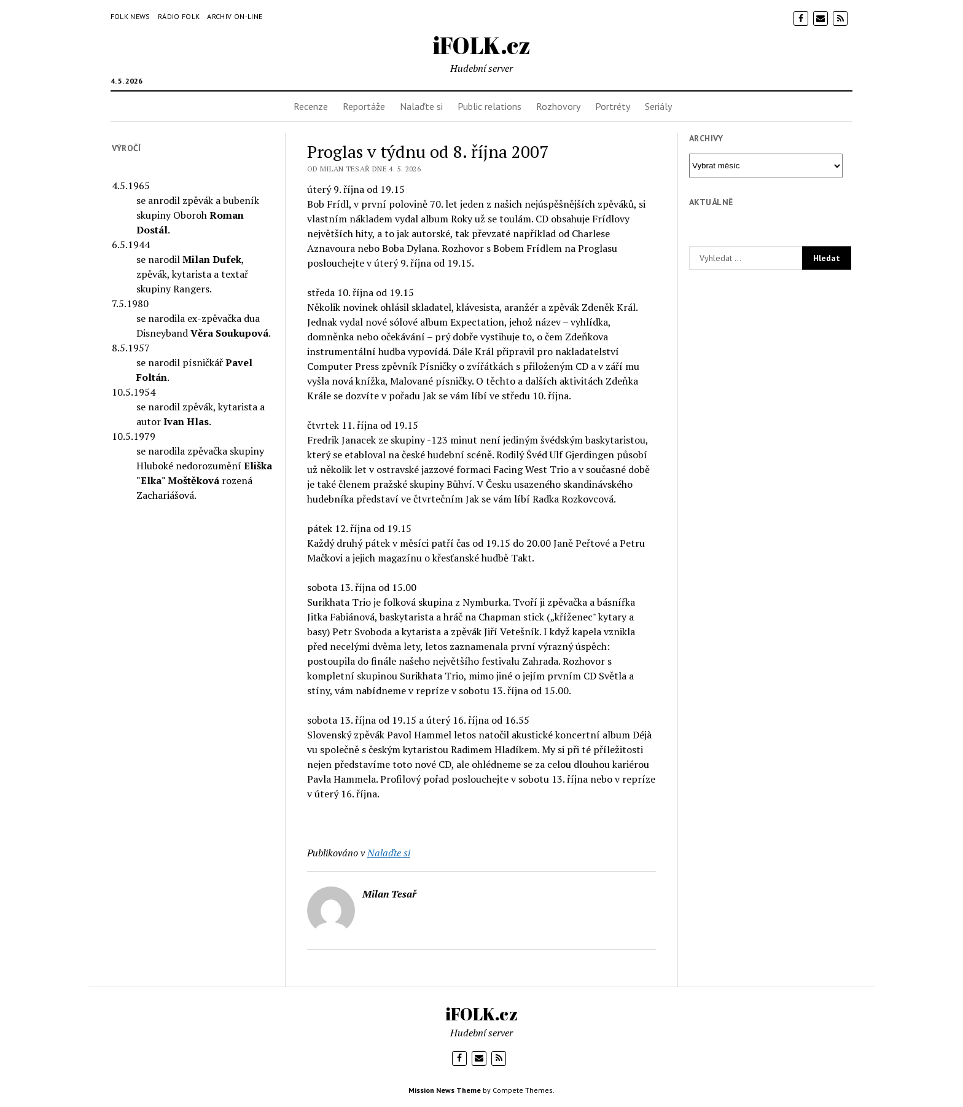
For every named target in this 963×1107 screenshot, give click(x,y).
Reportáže (364, 106)
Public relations (489, 106)
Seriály (658, 106)
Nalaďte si (421, 106)
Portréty (612, 106)
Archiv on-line (234, 16)
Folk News (130, 16)
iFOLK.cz (482, 45)
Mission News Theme (444, 1090)
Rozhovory (558, 106)
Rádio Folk (179, 16)
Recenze (311, 106)
